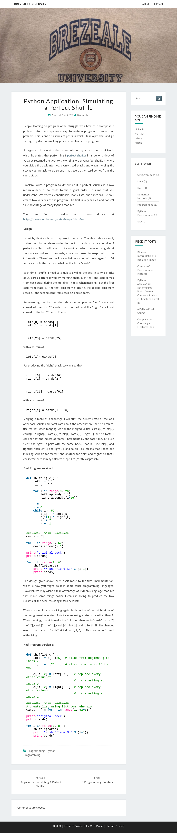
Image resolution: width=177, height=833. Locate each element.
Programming (36, 751)
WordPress (96, 826)
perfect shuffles (76, 155)
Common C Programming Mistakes (145, 270)
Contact (158, 3)
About (145, 3)
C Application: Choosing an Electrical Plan (145, 323)
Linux (140, 181)
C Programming (146, 174)
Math (140, 188)
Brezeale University (30, 4)
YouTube (139, 134)
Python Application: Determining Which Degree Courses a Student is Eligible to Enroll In (148, 291)
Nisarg (120, 826)
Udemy (138, 138)
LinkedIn (139, 129)
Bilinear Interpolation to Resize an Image (146, 255)
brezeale (83, 115)
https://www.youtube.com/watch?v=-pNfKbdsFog (54, 219)
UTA (139, 221)
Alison (138, 142)
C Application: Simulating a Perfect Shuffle (40, 782)
